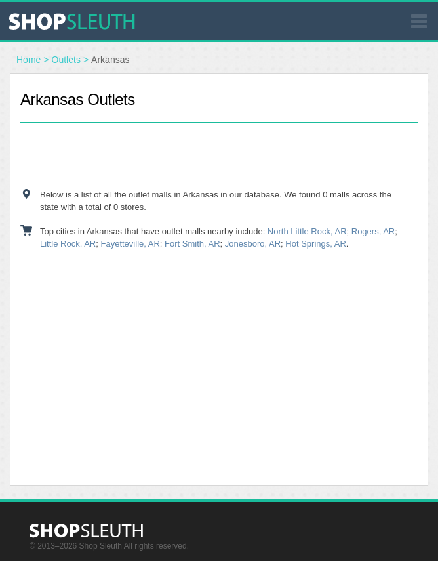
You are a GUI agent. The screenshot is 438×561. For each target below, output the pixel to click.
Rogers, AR (373, 231)
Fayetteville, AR (130, 244)
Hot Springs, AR (315, 244)
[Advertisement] (219, 155)
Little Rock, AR (68, 244)
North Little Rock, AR (307, 231)
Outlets (66, 59)
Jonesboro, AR (253, 244)
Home (28, 59)
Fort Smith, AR (192, 244)
